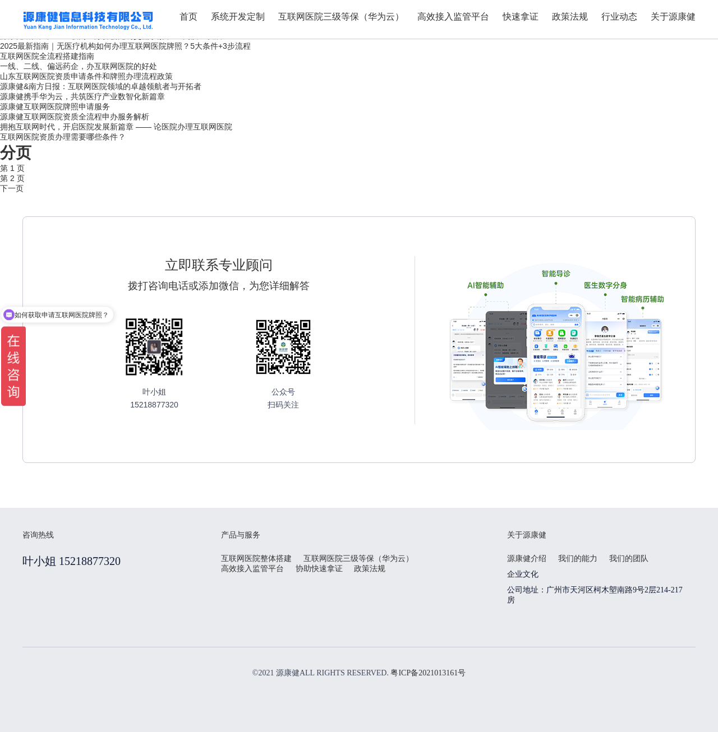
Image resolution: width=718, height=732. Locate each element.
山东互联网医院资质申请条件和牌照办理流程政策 (86, 76)
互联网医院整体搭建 (256, 558)
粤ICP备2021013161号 (428, 673)
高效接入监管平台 (252, 568)
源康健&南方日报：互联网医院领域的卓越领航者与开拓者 (100, 86)
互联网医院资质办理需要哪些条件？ (63, 136)
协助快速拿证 (319, 568)
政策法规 (369, 568)
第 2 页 (12, 178)
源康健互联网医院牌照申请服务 (55, 106)
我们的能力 (577, 558)
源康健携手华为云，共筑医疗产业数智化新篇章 (82, 96)
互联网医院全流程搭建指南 (47, 56)
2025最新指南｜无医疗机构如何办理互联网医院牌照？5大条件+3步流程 (125, 45)
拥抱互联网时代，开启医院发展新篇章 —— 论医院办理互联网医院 (116, 126)
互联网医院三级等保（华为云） (358, 558)
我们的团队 (628, 558)
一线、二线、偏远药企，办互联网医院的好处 (78, 66)
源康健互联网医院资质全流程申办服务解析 (74, 116)
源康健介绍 (526, 558)
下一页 (12, 188)
